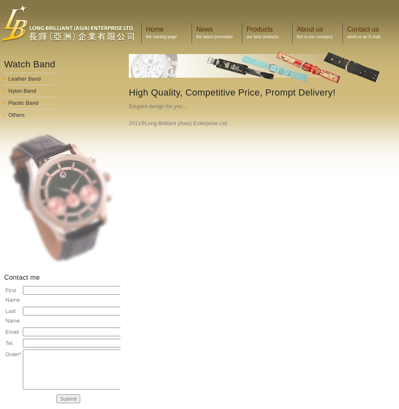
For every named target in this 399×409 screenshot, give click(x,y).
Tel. (9, 343)
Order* (13, 354)
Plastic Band (23, 103)
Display (72, 24)
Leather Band (24, 79)
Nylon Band (22, 91)
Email (12, 332)
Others (16, 115)
